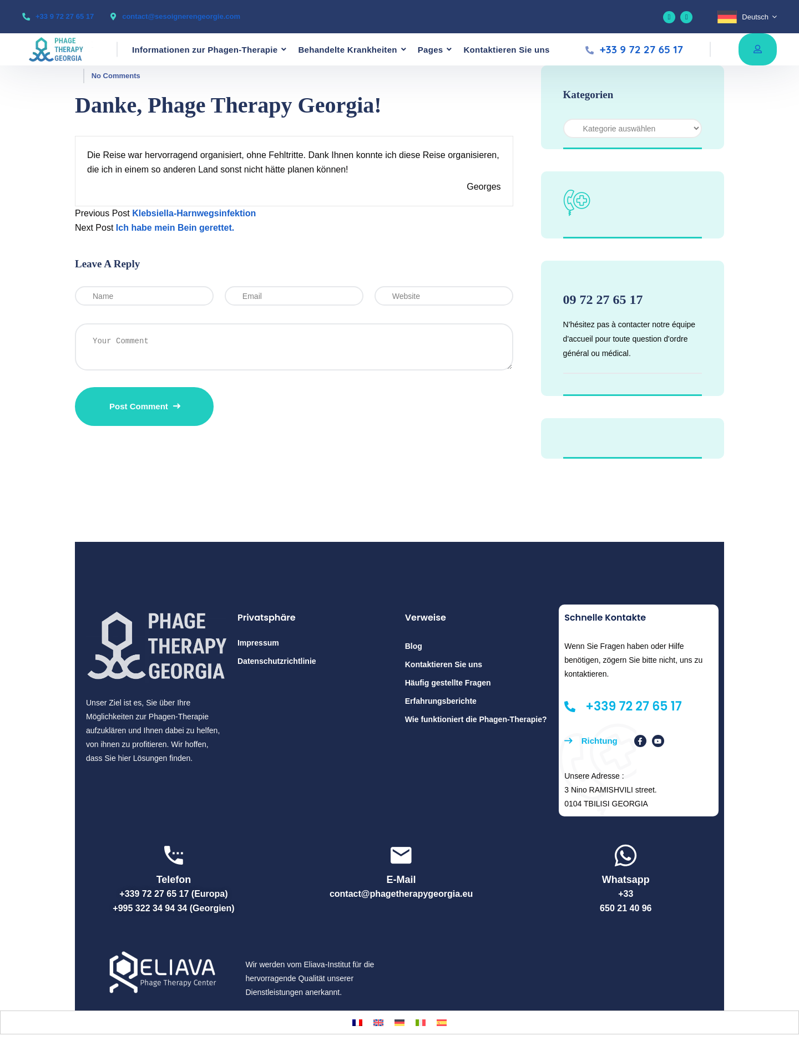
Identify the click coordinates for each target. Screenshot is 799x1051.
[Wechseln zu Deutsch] (399, 1022)
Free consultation (758, 49)
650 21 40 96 (625, 908)
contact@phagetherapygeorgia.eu (401, 893)
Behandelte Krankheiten (347, 49)
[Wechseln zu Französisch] (357, 1022)
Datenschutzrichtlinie (276, 661)
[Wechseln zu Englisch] (378, 1022)
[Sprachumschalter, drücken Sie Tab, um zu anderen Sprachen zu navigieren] (747, 17)
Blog (413, 646)
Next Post (94, 227)
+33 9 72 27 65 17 (65, 16)
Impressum (258, 642)
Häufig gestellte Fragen (448, 682)
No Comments (116, 76)
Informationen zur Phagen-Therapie (204, 49)
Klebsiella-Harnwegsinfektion (194, 213)
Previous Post (102, 213)
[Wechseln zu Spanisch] (441, 1022)
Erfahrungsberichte (441, 701)
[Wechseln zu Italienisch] (420, 1022)
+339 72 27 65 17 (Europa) (173, 893)
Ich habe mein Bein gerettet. (175, 227)
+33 (625, 893)
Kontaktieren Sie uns (506, 49)
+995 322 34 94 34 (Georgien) (173, 908)
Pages (430, 49)
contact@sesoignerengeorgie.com (181, 16)
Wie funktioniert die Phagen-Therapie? (476, 719)
